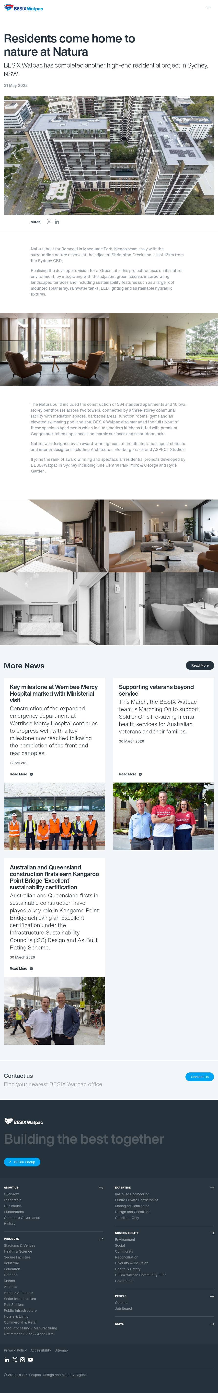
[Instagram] (22, 1361)
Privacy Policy (15, 1350)
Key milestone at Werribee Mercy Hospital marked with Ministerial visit (54, 693)
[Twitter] (49, 223)
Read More (200, 665)
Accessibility (40, 1350)
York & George (144, 465)
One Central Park (112, 465)
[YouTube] (30, 1361)
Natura (45, 404)
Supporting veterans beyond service (156, 690)
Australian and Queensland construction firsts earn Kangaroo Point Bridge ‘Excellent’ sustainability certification (54, 877)
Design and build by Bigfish (65, 1374)
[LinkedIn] (57, 223)
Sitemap (61, 1350)
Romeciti (69, 249)
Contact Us (200, 1076)
